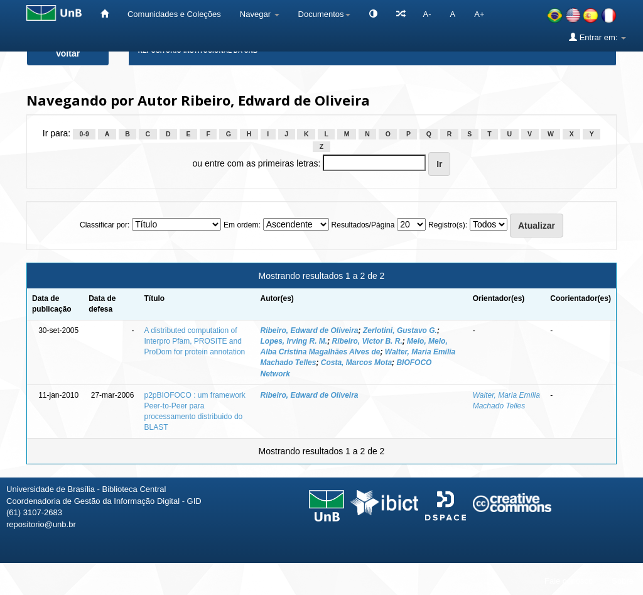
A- (427, 14)
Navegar (259, 14)
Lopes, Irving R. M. (293, 341)
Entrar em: (597, 37)
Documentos (324, 14)
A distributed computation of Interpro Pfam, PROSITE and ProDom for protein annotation (194, 341)
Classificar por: (104, 225)
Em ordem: (242, 225)
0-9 (84, 134)
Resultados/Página (363, 225)
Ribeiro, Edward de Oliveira (309, 330)
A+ (479, 14)
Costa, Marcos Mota (356, 362)
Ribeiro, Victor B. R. (367, 341)
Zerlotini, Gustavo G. (400, 330)
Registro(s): (447, 225)
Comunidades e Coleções (174, 14)
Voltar (68, 53)
